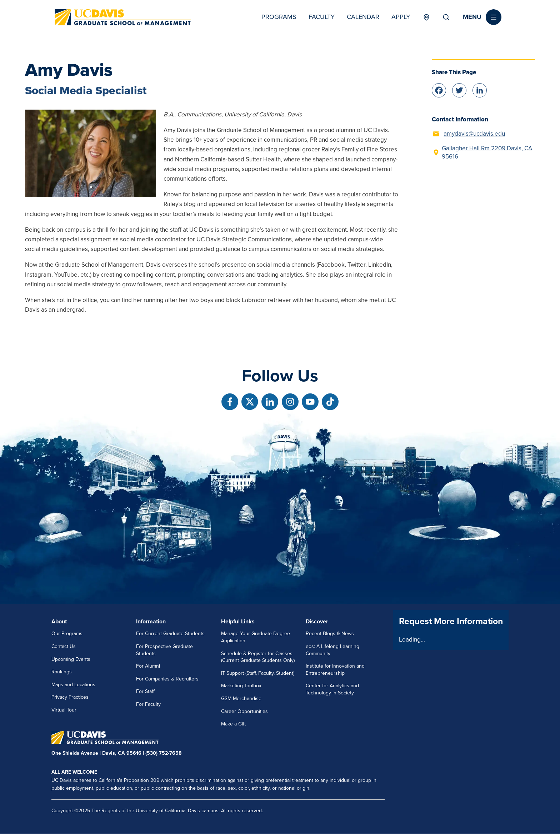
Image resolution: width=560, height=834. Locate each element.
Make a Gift (233, 724)
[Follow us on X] (250, 402)
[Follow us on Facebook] (230, 402)
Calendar (363, 17)
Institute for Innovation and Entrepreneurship (335, 669)
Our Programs (66, 633)
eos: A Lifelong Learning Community (332, 650)
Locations (426, 17)
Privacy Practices (70, 697)
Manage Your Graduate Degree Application (255, 637)
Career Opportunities (244, 711)
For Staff (145, 691)
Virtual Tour (63, 710)
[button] (482, 17)
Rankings (61, 672)
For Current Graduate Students (170, 633)
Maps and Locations (73, 685)
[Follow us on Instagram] (290, 402)
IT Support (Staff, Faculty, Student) (257, 673)
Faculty (322, 17)
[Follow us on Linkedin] (270, 402)
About (59, 621)
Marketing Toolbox (241, 686)
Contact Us (63, 646)
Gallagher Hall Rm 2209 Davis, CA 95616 (487, 153)
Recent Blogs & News (330, 633)
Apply (400, 17)
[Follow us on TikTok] (330, 402)
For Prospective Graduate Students (164, 650)
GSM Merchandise (241, 698)
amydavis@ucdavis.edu (474, 133)
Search (446, 17)
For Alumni (148, 666)
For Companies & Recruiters (167, 679)
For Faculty (148, 704)
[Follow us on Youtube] (310, 402)
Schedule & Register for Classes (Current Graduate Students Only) (258, 657)
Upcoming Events (70, 659)
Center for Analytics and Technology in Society (332, 689)
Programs (278, 17)
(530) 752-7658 (163, 753)
